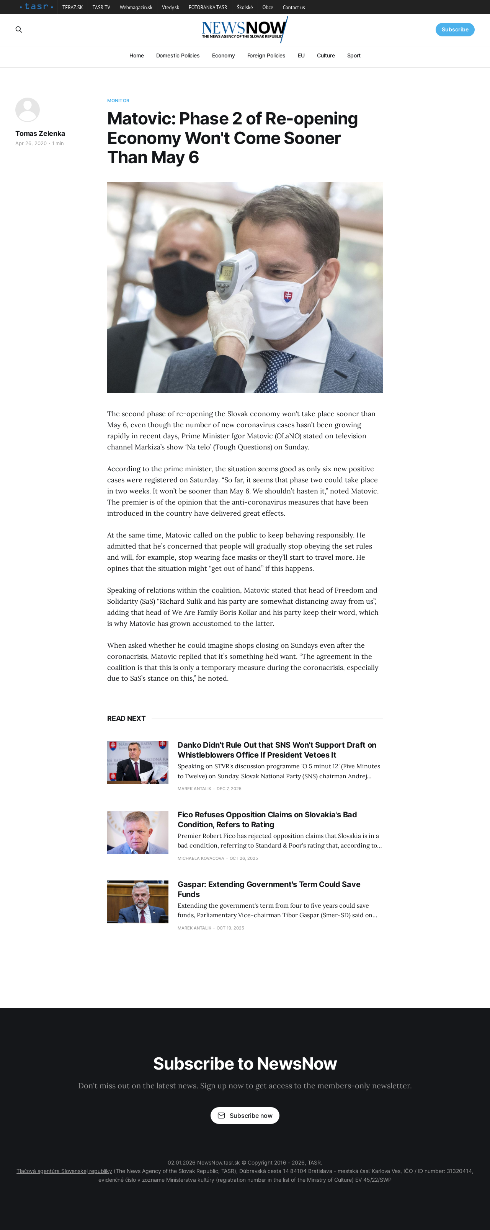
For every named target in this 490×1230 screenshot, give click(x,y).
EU (301, 55)
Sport (354, 55)
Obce (268, 7)
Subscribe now (245, 1115)
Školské (245, 7)
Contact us (294, 7)
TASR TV (101, 7)
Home (136, 55)
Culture (326, 55)
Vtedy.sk (170, 7)
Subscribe (455, 29)
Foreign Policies (266, 55)
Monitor (118, 100)
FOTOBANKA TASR (208, 7)
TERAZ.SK (72, 7)
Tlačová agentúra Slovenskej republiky (64, 1171)
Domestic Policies (178, 55)
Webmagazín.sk (136, 7)
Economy (223, 55)
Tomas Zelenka (40, 133)
